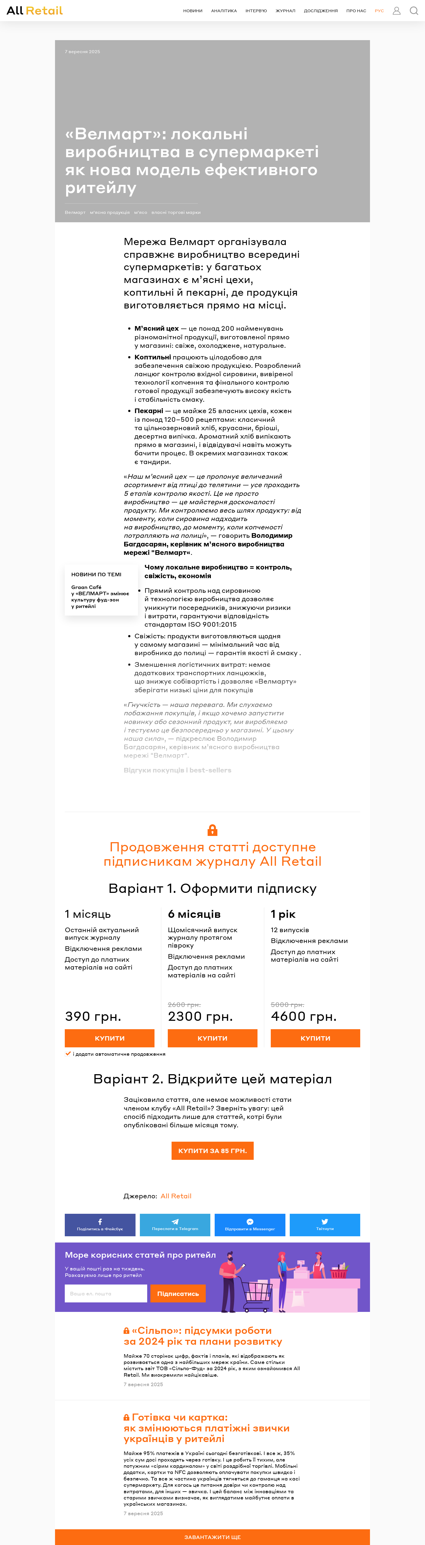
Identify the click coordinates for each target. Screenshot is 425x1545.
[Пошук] (414, 11)
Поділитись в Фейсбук (100, 1228)
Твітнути (325, 1228)
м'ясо (140, 212)
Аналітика (224, 10)
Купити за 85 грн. (212, 1150)
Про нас (356, 10)
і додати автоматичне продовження (119, 1054)
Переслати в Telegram (175, 1228)
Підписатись (178, 1293)
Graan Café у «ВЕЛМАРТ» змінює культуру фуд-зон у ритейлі (100, 596)
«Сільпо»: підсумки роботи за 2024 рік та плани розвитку (203, 1335)
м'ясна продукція (110, 212)
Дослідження (321, 10)
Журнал (285, 10)
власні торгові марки (176, 212)
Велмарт (75, 212)
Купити (110, 1038)
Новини (192, 10)
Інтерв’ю (256, 10)
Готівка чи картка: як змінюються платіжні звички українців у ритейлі (207, 1427)
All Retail (176, 1196)
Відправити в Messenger (250, 1228)
